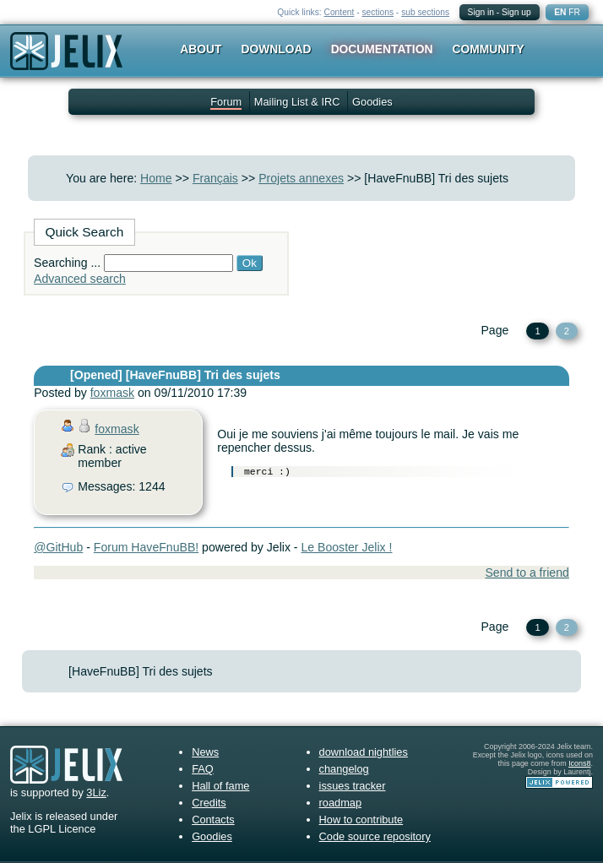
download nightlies (363, 752)
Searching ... (67, 262)
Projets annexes (301, 178)
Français (215, 178)
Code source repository (375, 836)
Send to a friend (526, 572)
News (205, 752)
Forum (226, 101)
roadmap (340, 802)
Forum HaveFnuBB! (146, 547)
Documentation (382, 49)
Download (277, 49)
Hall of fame (220, 785)
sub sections (425, 12)
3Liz (96, 792)
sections (377, 12)
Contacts (213, 819)
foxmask (112, 392)
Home (156, 178)
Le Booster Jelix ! (346, 547)
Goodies (372, 101)
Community (488, 49)
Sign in (481, 12)
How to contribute (361, 819)
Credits (209, 802)
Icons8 (579, 763)
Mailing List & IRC (297, 101)
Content (339, 12)
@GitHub (58, 547)
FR (574, 12)
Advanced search (80, 278)
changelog (344, 769)
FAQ (203, 769)
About (200, 49)
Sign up (516, 12)
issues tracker (352, 785)
